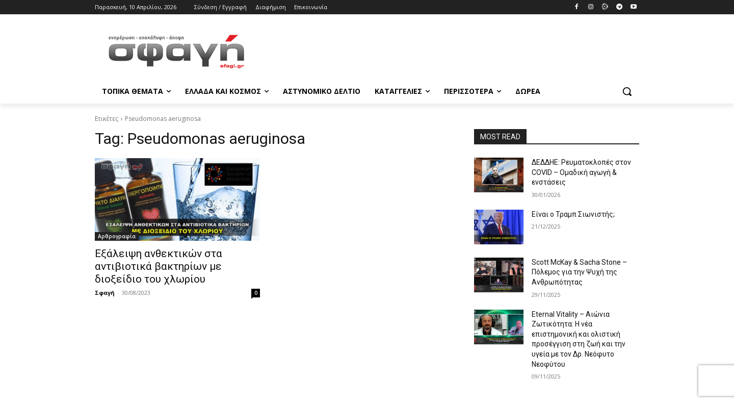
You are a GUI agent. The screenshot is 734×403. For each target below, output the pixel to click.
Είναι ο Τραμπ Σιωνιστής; (573, 214)
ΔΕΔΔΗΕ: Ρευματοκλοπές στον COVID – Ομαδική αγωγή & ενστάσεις (581, 172)
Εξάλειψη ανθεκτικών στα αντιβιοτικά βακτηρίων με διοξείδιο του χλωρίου (158, 266)
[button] (627, 91)
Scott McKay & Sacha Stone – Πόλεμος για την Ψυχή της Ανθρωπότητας (579, 272)
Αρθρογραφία (117, 236)
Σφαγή (105, 292)
